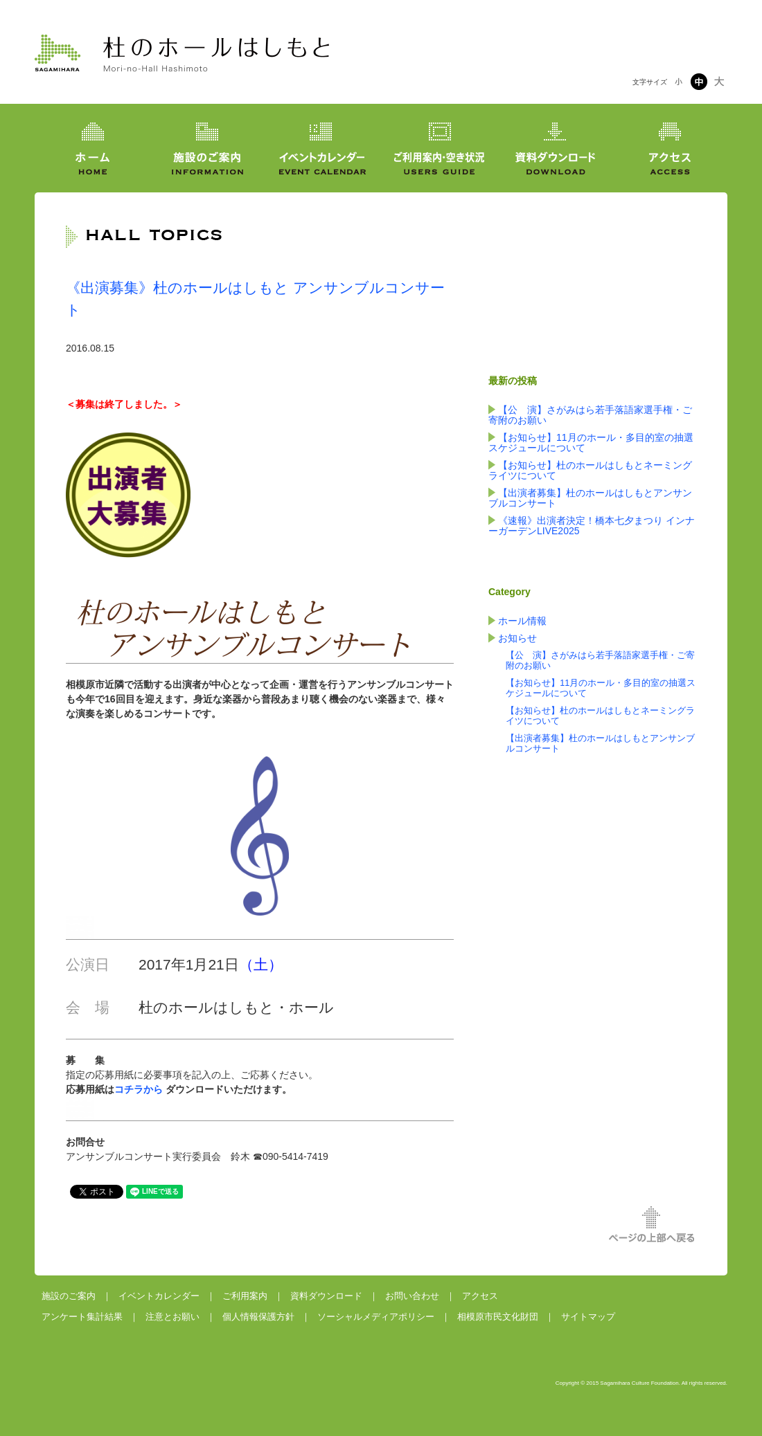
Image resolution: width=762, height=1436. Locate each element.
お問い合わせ (412, 1296)
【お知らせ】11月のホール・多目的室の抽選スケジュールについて (590, 442)
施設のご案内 (69, 1296)
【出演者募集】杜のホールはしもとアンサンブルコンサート (590, 498)
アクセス (480, 1296)
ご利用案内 (244, 1296)
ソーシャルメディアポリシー (375, 1316)
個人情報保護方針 (258, 1316)
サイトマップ (588, 1316)
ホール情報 (522, 620)
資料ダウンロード (326, 1296)
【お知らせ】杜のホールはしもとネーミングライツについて (590, 470)
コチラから (138, 1089)
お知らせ (517, 638)
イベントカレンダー (159, 1296)
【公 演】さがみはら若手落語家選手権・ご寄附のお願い (590, 415)
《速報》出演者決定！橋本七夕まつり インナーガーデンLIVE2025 (591, 525)
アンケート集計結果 (82, 1316)
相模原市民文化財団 (497, 1316)
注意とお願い (172, 1316)
